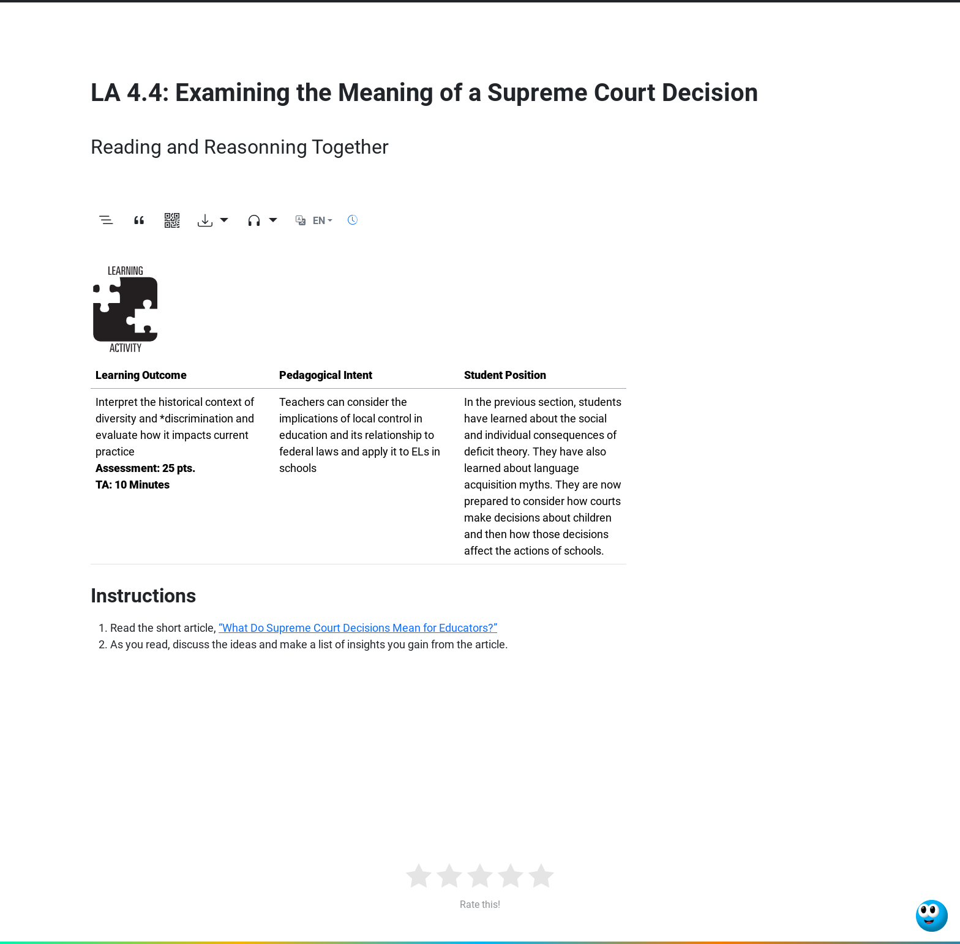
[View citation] (139, 221)
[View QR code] (172, 221)
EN (319, 221)
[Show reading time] (352, 220)
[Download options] (213, 221)
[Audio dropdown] (262, 221)
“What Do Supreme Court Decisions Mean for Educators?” (358, 627)
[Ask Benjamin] (932, 916)
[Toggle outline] (106, 221)
